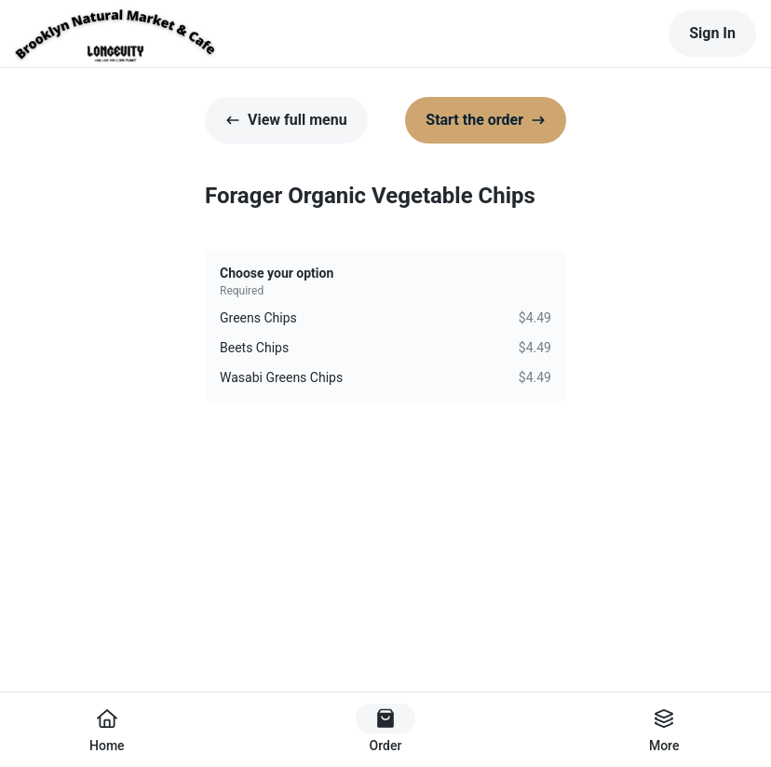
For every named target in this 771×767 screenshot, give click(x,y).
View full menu (286, 120)
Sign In (712, 33)
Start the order (486, 120)
